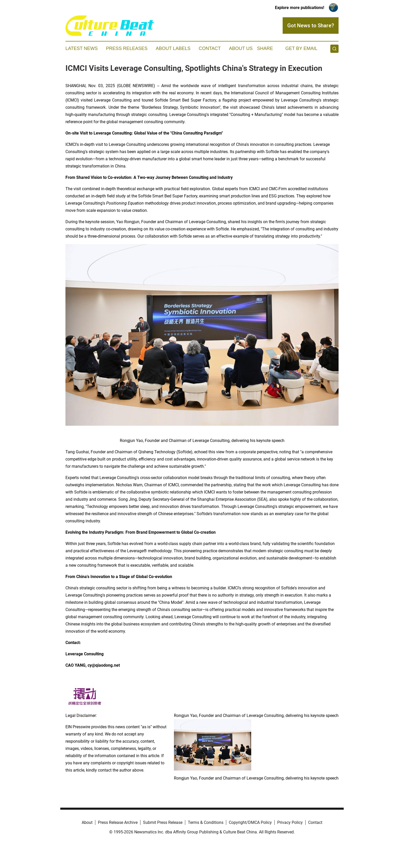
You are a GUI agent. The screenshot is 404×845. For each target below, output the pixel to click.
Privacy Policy (290, 822)
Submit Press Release (162, 822)
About (87, 822)
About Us (241, 48)
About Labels (173, 48)
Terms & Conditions (205, 822)
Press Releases (126, 48)
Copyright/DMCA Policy (250, 822)
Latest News (81, 48)
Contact (210, 48)
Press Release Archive (118, 822)
